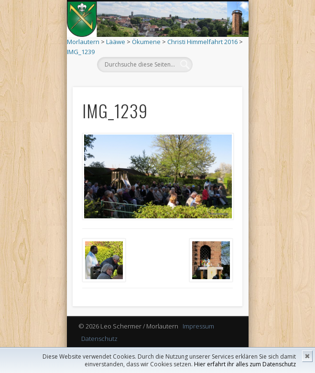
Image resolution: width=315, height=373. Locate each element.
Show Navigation (213, 85)
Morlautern (83, 41)
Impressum (198, 326)
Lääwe (115, 41)
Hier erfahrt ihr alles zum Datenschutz (245, 364)
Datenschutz (99, 338)
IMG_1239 (81, 51)
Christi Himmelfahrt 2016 (202, 41)
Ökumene (146, 41)
